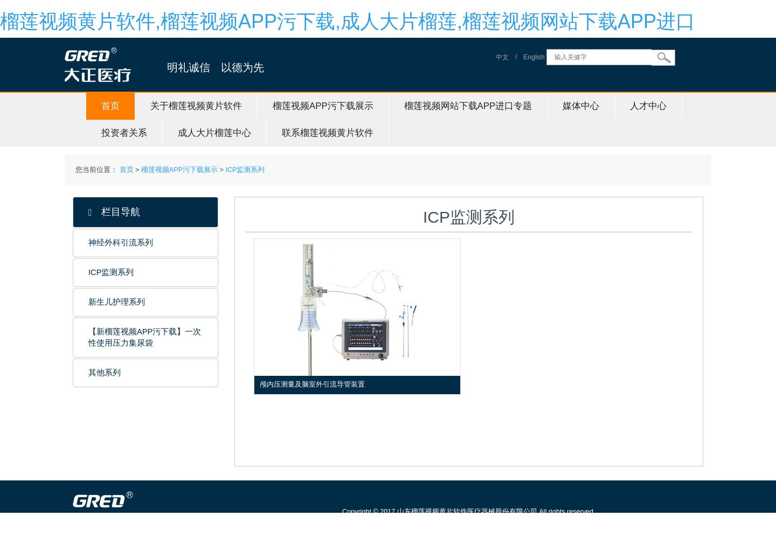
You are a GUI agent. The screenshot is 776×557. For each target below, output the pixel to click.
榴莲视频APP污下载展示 (323, 106)
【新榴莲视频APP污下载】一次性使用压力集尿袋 (144, 337)
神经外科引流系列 (120, 242)
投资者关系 (124, 133)
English (533, 57)
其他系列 (104, 372)
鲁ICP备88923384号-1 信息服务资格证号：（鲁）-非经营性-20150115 (453, 527)
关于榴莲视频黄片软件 (196, 106)
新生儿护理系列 (116, 302)
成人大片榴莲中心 (214, 133)
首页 (110, 106)
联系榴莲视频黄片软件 (327, 133)
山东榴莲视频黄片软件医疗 (152, 551)
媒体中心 (581, 106)
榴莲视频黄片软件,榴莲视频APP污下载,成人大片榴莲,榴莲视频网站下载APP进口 (347, 21)
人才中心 (648, 106)
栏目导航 (114, 212)
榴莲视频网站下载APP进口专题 (468, 106)
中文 (502, 57)
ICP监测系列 (245, 170)
